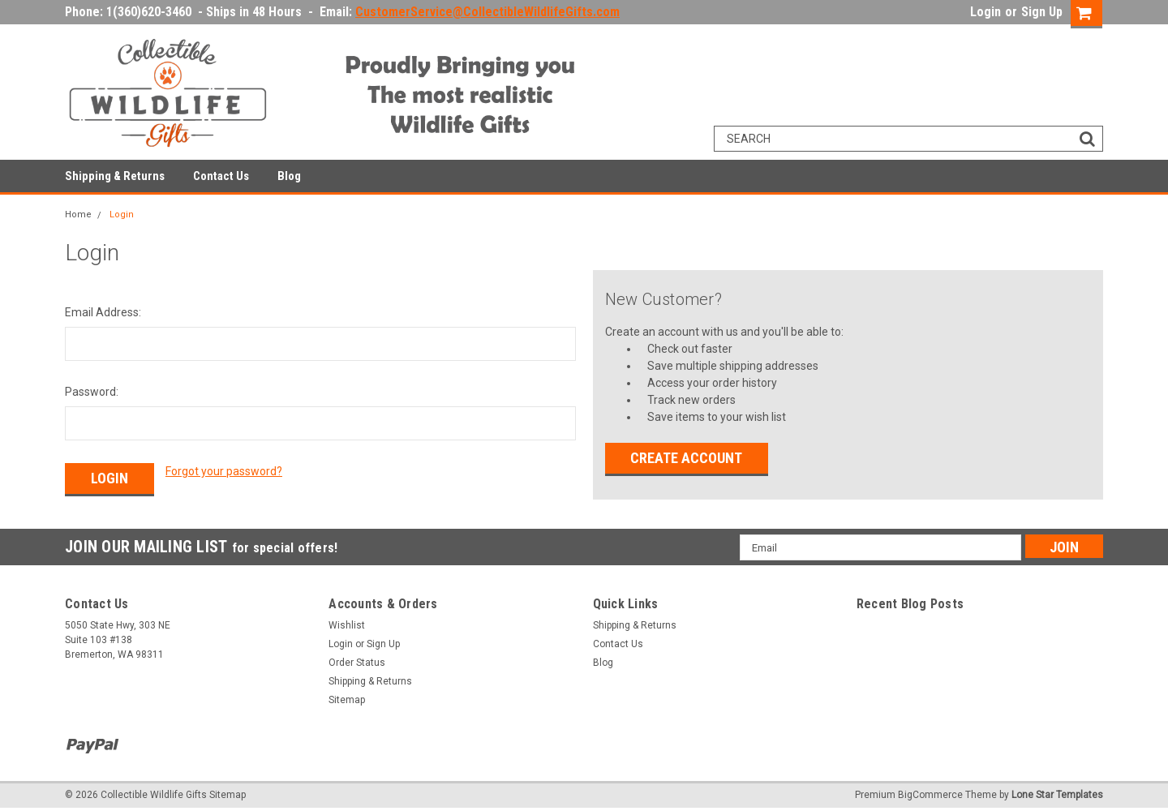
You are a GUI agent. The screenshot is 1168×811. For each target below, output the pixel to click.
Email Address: (103, 312)
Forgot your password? (223, 471)
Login (985, 11)
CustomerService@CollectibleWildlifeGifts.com (487, 11)
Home (78, 214)
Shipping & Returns (115, 176)
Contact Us (221, 176)
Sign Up (1042, 11)
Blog (289, 176)
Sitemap (346, 700)
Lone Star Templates (1057, 794)
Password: (91, 391)
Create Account (686, 457)
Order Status (356, 662)
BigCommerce (930, 794)
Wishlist (346, 625)
